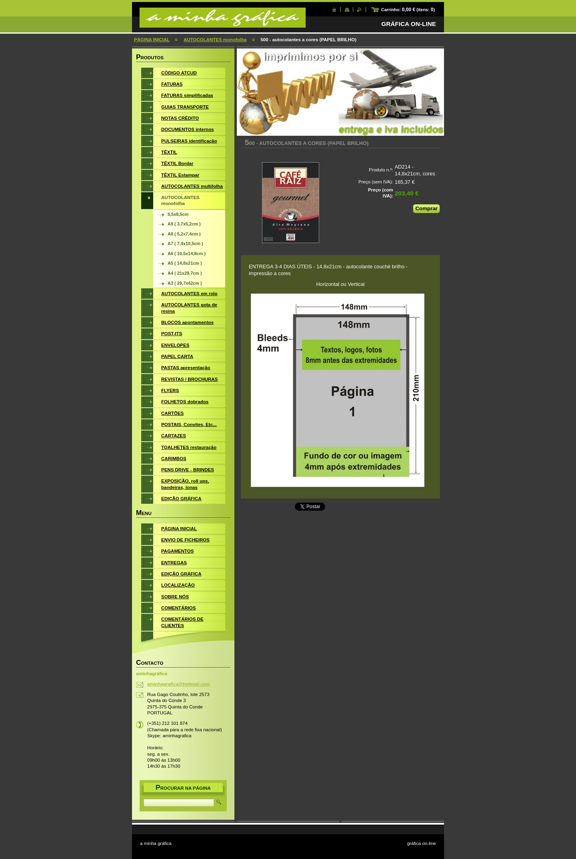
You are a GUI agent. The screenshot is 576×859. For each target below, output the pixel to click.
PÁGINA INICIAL (152, 39)
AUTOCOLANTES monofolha (215, 39)
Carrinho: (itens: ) (408, 9)
